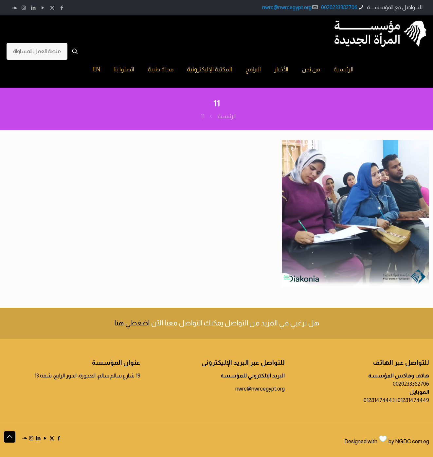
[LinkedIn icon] (33, 7)
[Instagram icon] (23, 7)
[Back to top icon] (9, 437)
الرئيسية (227, 116)
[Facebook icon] (61, 7)
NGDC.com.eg (412, 441)
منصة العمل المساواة (37, 51)
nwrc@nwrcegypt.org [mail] (287, 7)
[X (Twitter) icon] (52, 7)
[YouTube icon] (42, 7)
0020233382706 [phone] (339, 7)
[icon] (14, 7)
